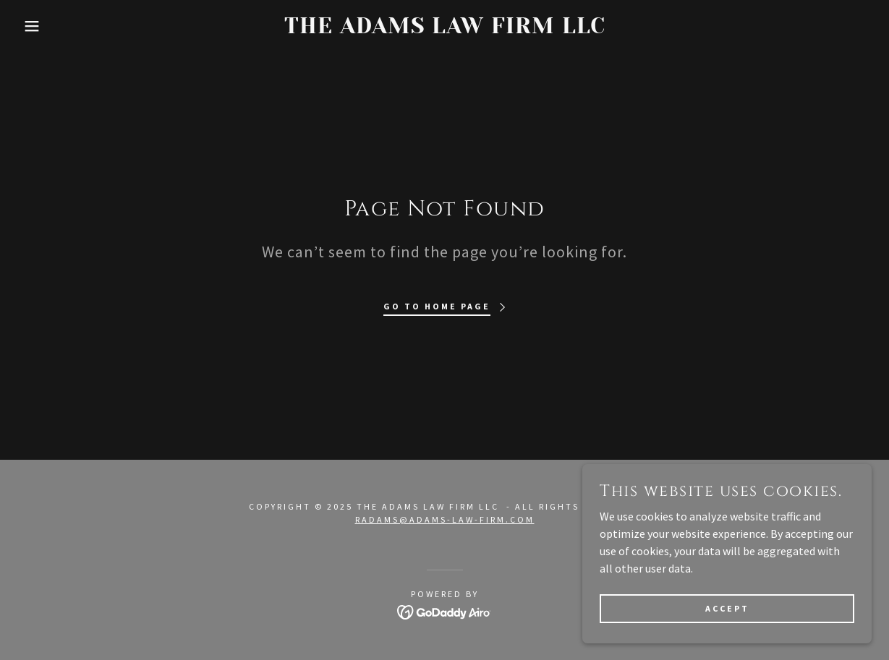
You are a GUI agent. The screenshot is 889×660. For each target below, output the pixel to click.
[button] (44, 26)
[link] (444, 29)
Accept (727, 638)
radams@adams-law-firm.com (445, 519)
